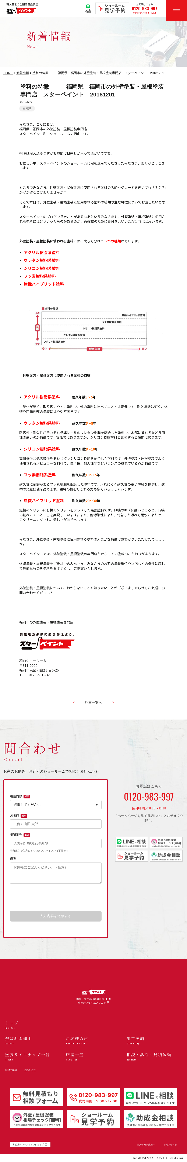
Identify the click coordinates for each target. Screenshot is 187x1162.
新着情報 (22, 73)
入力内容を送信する (56, 916)
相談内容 (20, 796)
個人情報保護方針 (146, 1144)
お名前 (18, 815)
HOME (8, 73)
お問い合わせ (170, 1144)
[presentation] (56, 897)
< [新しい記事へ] (74, 702)
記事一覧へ (93, 702)
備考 (13, 858)
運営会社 (30, 1070)
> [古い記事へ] (113, 702)
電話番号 (20, 835)
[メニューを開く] (176, 10)
